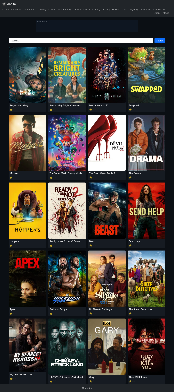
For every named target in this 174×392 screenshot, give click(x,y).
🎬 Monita (9, 4)
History (106, 9)
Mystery (134, 9)
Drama (77, 9)
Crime (51, 9)
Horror (115, 9)
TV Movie (166, 11)
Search (159, 40)
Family (86, 9)
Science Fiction (157, 11)
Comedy (41, 9)
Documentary (64, 9)
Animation (29, 9)
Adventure (16, 9)
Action (5, 9)
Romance (145, 9)
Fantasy (96, 9)
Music (125, 9)
